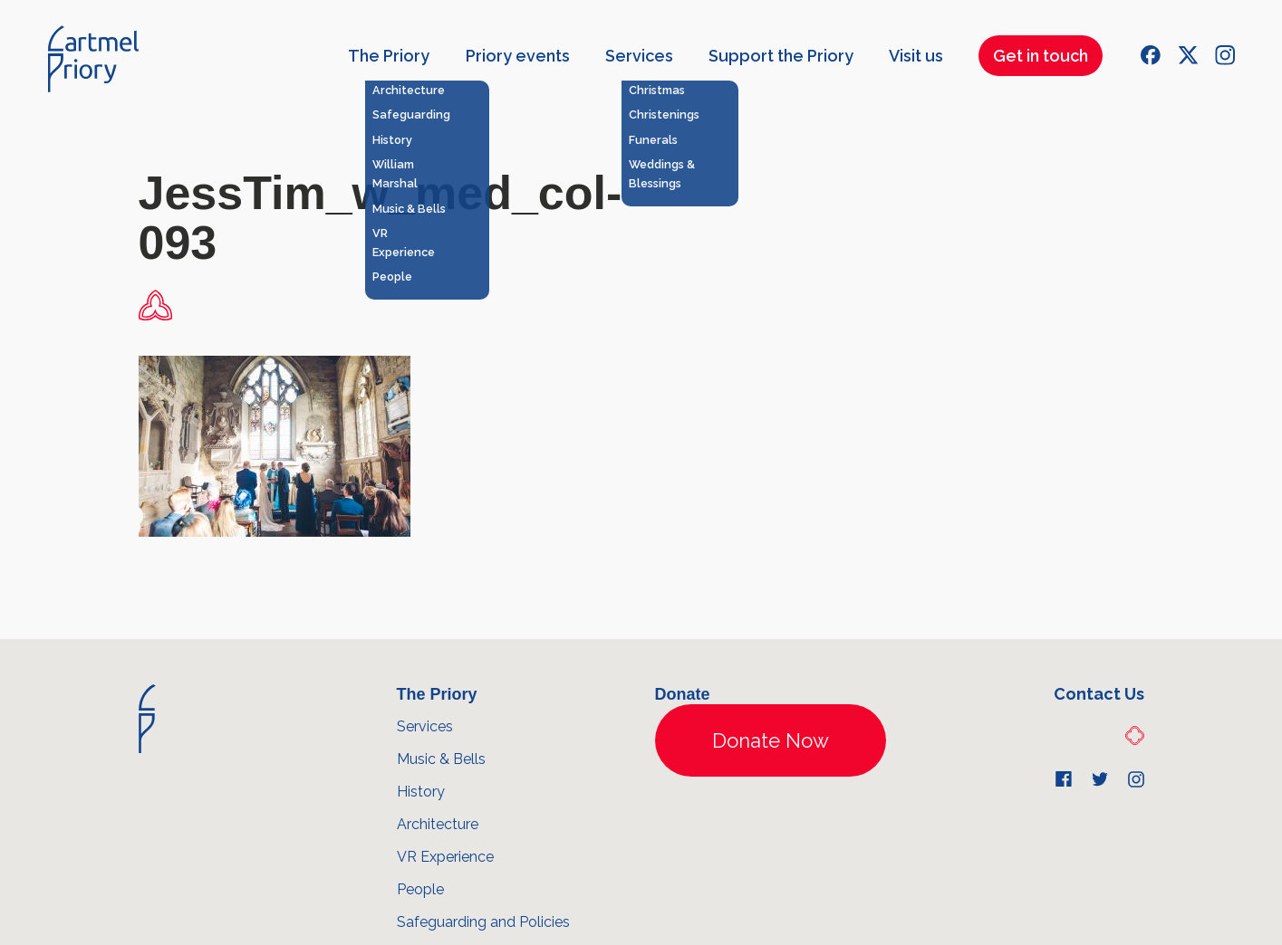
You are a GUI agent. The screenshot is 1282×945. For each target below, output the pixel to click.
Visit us (916, 55)
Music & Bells (441, 759)
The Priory (388, 55)
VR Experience (445, 856)
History (421, 791)
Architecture (437, 824)
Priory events (518, 55)
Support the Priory (780, 55)
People (420, 889)
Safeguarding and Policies (483, 922)
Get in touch (1040, 55)
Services (639, 55)
